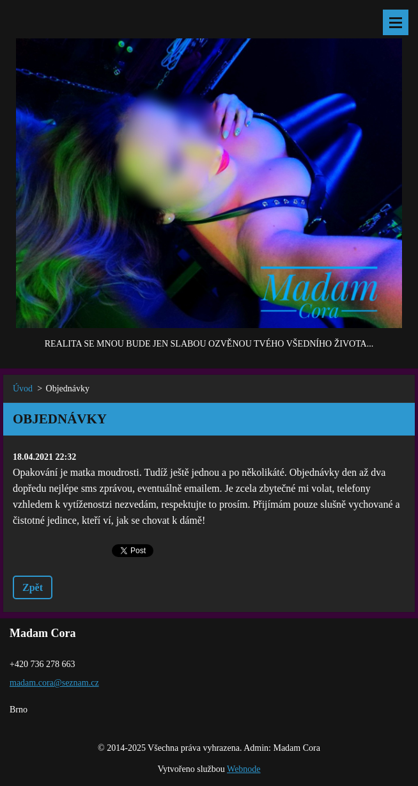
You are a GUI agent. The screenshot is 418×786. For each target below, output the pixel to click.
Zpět (32, 587)
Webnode (244, 769)
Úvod (23, 388)
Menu (395, 22)
